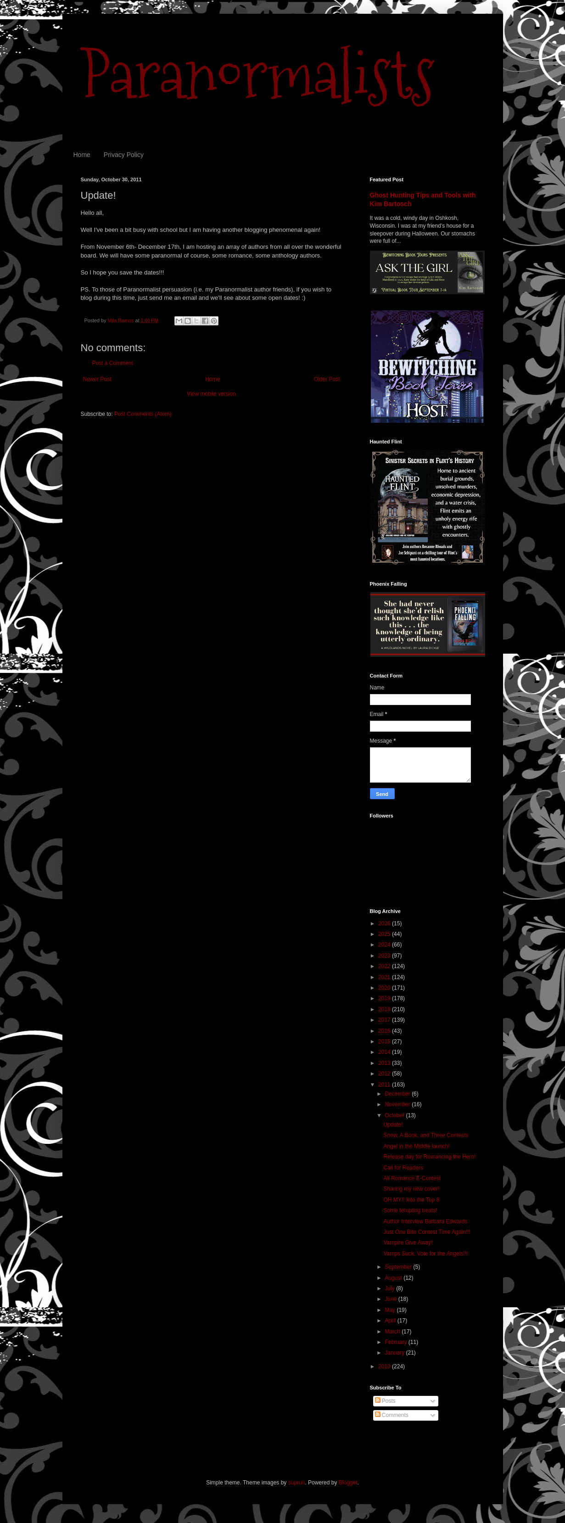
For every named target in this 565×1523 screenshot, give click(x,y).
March (393, 1331)
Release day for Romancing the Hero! (429, 1156)
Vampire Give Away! (407, 1242)
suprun (296, 1482)
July (390, 1288)
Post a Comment (112, 363)
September (399, 1267)
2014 (385, 1052)
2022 (385, 966)
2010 (385, 1366)
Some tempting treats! (410, 1210)
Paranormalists (257, 74)
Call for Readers (403, 1168)
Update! (393, 1124)
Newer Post (97, 379)
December (398, 1094)
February (396, 1342)
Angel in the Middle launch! (416, 1146)
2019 (385, 998)
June (391, 1299)
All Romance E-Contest (412, 1178)
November (398, 1104)
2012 (385, 1073)
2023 (385, 955)
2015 (385, 1041)
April (391, 1320)
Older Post (327, 379)
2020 (385, 988)
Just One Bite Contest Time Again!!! (426, 1232)
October (395, 1115)
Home (81, 154)
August (394, 1278)
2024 (385, 944)
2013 (385, 1063)
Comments (391, 1415)
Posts (385, 1401)
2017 (385, 1020)
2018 (385, 1009)
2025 (385, 934)
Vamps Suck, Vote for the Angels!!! (425, 1253)
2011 (385, 1084)
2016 (385, 1031)
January (395, 1352)
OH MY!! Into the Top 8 (411, 1200)
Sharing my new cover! (411, 1189)
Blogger (348, 1482)
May (391, 1310)
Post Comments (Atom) (143, 414)
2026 (385, 923)
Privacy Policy (124, 154)
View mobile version (211, 394)
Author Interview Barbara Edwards (425, 1221)
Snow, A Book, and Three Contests (425, 1135)
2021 (385, 977)
